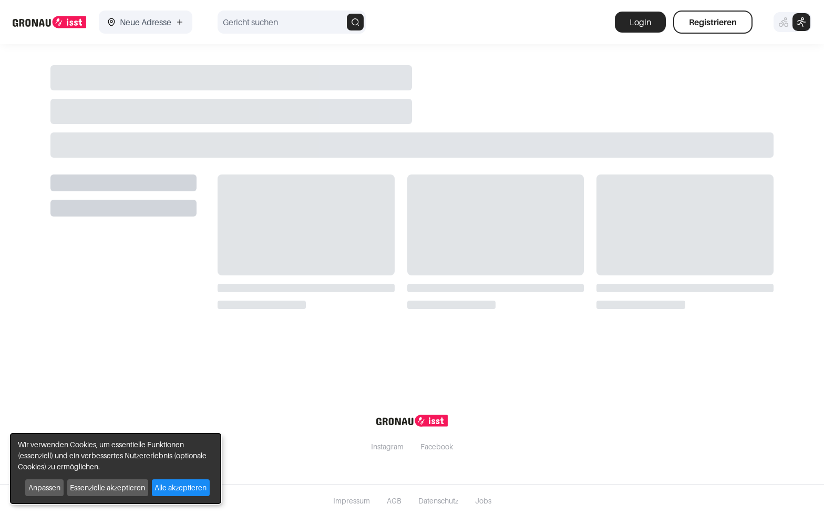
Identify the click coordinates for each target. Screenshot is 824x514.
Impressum (351, 500)
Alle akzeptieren (180, 487)
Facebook (436, 446)
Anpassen (44, 487)
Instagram (387, 446)
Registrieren (713, 22)
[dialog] (116, 468)
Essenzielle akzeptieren (107, 487)
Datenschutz (438, 500)
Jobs (483, 500)
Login (640, 22)
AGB (394, 500)
